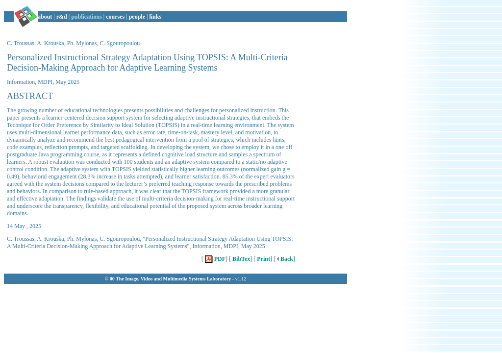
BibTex (240, 258)
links (155, 16)
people (137, 16)
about (45, 16)
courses (115, 16)
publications (86, 16)
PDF (214, 258)
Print (262, 258)
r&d (61, 16)
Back (284, 258)
